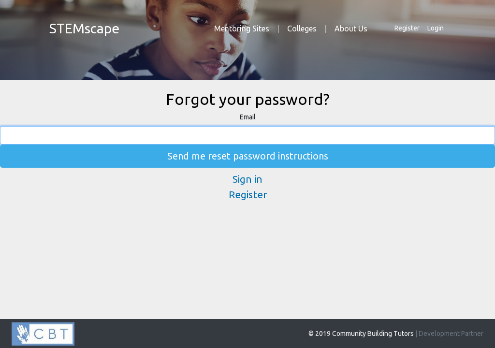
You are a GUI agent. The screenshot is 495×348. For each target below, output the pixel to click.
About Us (351, 28)
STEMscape (84, 28)
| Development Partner (449, 333)
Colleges (302, 28)
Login (435, 28)
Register (407, 28)
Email (248, 117)
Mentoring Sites (241, 28)
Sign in (247, 179)
